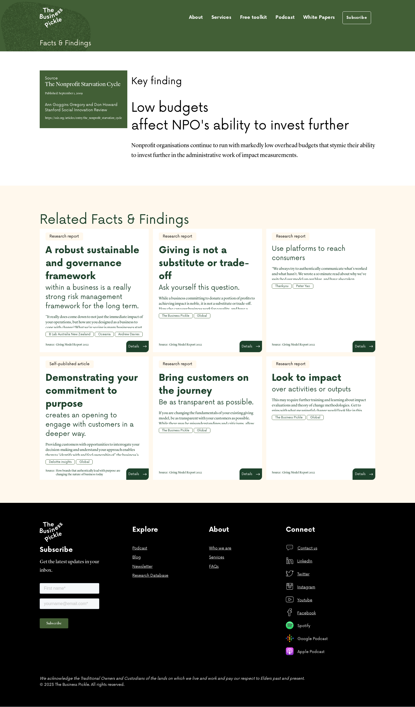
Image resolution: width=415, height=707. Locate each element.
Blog (136, 557)
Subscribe (356, 17)
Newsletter (142, 566)
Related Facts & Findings (114, 219)
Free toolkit (253, 17)
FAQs (214, 566)
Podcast (285, 17)
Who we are (220, 548)
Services (221, 17)
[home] (51, 18)
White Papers (319, 17)
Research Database (150, 575)
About (196, 17)
